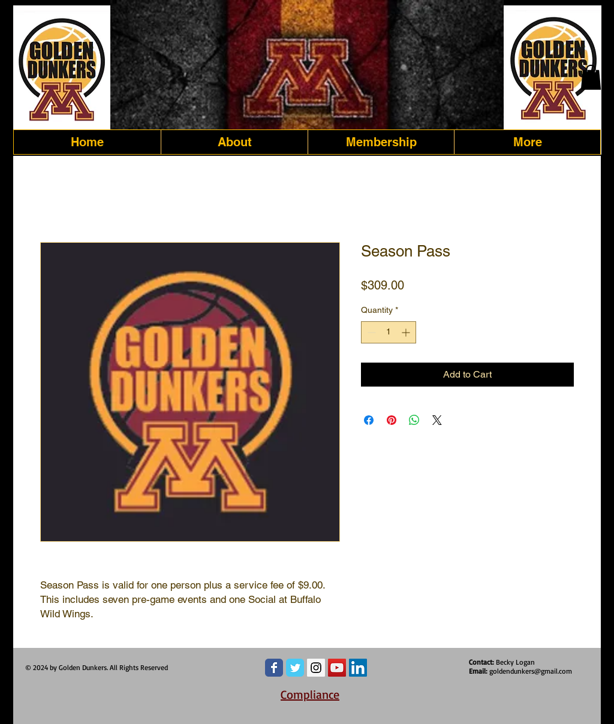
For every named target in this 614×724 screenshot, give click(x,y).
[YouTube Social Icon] (337, 668)
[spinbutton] (388, 332)
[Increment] (406, 332)
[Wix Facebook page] (274, 668)
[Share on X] (437, 420)
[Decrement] (370, 332)
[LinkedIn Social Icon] (358, 668)
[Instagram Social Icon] (316, 668)
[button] (590, 77)
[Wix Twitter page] (295, 668)
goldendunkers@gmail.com (530, 670)
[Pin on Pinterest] (391, 420)
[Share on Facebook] (369, 420)
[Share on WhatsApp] (414, 420)
